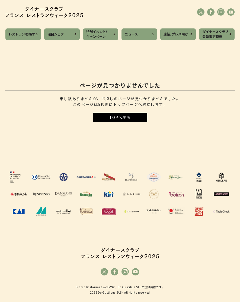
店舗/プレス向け (176, 34)
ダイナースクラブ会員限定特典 (215, 34)
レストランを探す (22, 34)
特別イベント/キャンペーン (96, 34)
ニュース (131, 34)
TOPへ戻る (120, 117)
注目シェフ (55, 34)
